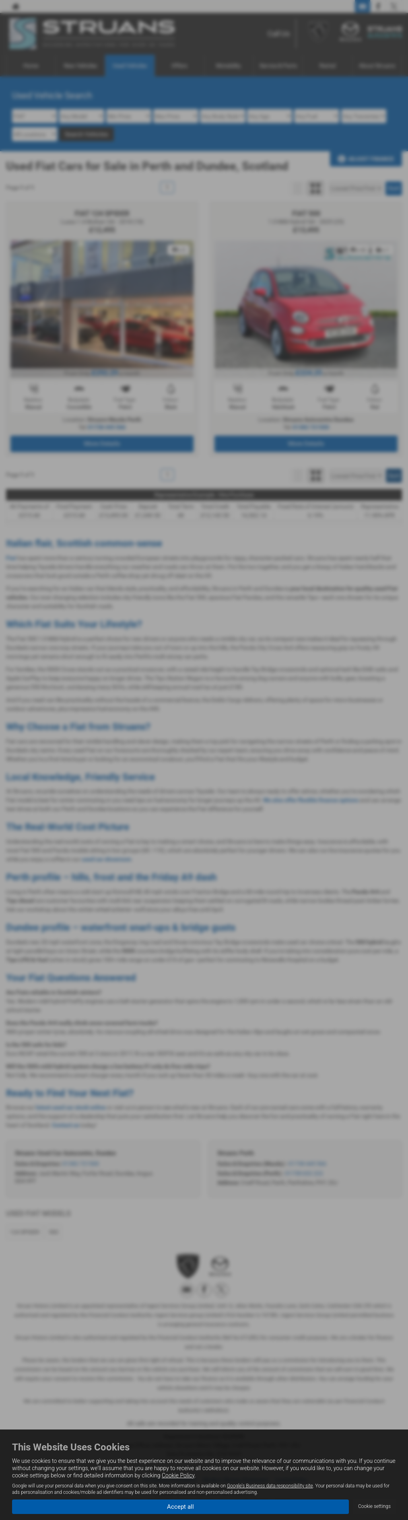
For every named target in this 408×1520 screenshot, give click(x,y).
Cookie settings (374, 1506)
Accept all (180, 1506)
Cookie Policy (178, 1475)
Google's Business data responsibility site (270, 1485)
